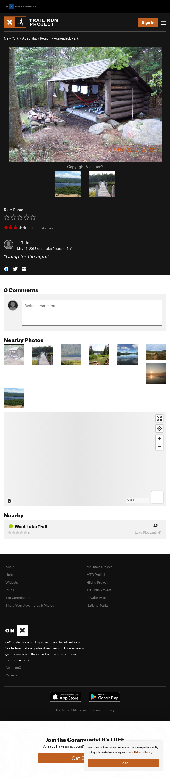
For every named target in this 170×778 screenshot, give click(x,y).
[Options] (157, 497)
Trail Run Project (99, 590)
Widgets (11, 582)
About (9, 567)
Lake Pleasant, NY (58, 248)
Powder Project (98, 597)
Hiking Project (97, 582)
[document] (123, 756)
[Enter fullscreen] (159, 418)
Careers (11, 675)
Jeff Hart (24, 242)
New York (11, 38)
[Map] (85, 459)
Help (9, 574)
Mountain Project (99, 567)
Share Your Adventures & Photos (29, 605)
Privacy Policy (143, 752)
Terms (96, 710)
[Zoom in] (159, 439)
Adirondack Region (36, 38)
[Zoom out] (159, 446)
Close (123, 762)
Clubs (9, 590)
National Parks (98, 605)
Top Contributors (17, 597)
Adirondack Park (66, 38)
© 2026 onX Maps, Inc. (71, 710)
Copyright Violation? (85, 166)
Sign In (148, 22)
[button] (6, 269)
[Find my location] (159, 428)
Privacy (110, 710)
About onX (13, 667)
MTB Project (96, 574)
